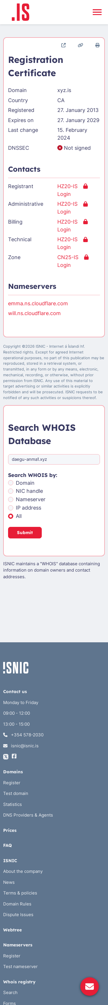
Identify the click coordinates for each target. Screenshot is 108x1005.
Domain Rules (17, 904)
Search (10, 992)
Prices (9, 830)
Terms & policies (20, 893)
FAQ (7, 845)
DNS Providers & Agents (28, 815)
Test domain (15, 793)
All (19, 516)
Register (11, 782)
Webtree (12, 930)
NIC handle (29, 491)
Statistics (12, 804)
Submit (25, 532)
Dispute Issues (18, 914)
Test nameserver (20, 966)
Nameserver (31, 499)
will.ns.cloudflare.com (34, 313)
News (9, 882)
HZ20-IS (67, 186)
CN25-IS (67, 257)
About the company (23, 871)
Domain (25, 483)
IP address (28, 508)
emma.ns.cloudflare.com (38, 303)
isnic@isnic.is (21, 745)
